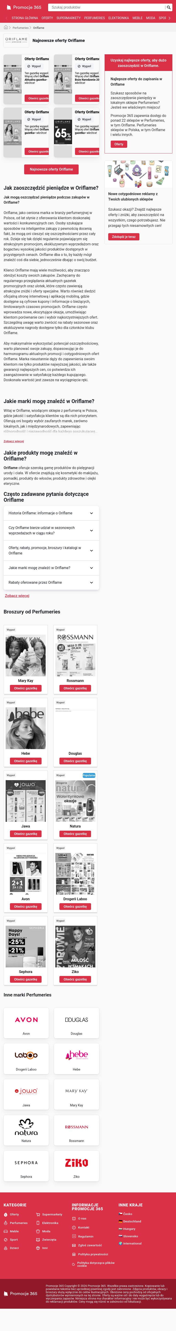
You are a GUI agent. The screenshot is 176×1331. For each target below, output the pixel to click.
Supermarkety (68, 18)
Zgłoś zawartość (87, 1267)
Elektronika (118, 18)
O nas (79, 1240)
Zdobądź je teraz (124, 237)
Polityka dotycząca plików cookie (93, 1285)
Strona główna (25, 18)
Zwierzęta (46, 1261)
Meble (138, 18)
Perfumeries (94, 18)
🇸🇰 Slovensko (128, 1257)
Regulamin (83, 1258)
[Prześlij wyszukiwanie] (168, 7)
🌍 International (130, 1264)
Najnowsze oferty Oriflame (51, 169)
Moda (150, 18)
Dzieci (11, 1269)
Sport (164, 18)
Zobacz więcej (14, 441)
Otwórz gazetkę (39, 98)
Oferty (47, 18)
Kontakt (80, 1249)
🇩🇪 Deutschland (130, 1242)
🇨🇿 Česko (125, 1235)
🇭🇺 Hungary (127, 1249)
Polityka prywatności (90, 1276)
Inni (42, 1269)
